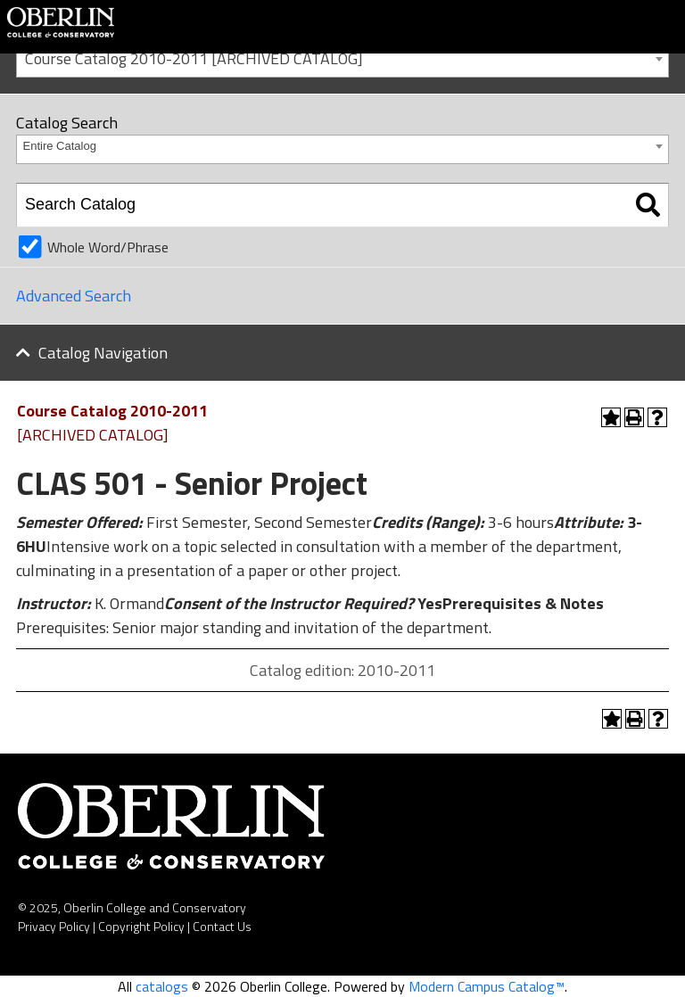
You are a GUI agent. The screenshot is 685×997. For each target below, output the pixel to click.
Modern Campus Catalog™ (487, 986)
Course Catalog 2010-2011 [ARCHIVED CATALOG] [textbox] (194, 58)
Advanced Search (73, 296)
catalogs (162, 986)
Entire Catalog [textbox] (59, 145)
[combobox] (342, 57)
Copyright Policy (141, 926)
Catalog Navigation (103, 353)
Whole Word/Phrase (108, 247)
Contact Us (222, 926)
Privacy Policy (54, 926)
